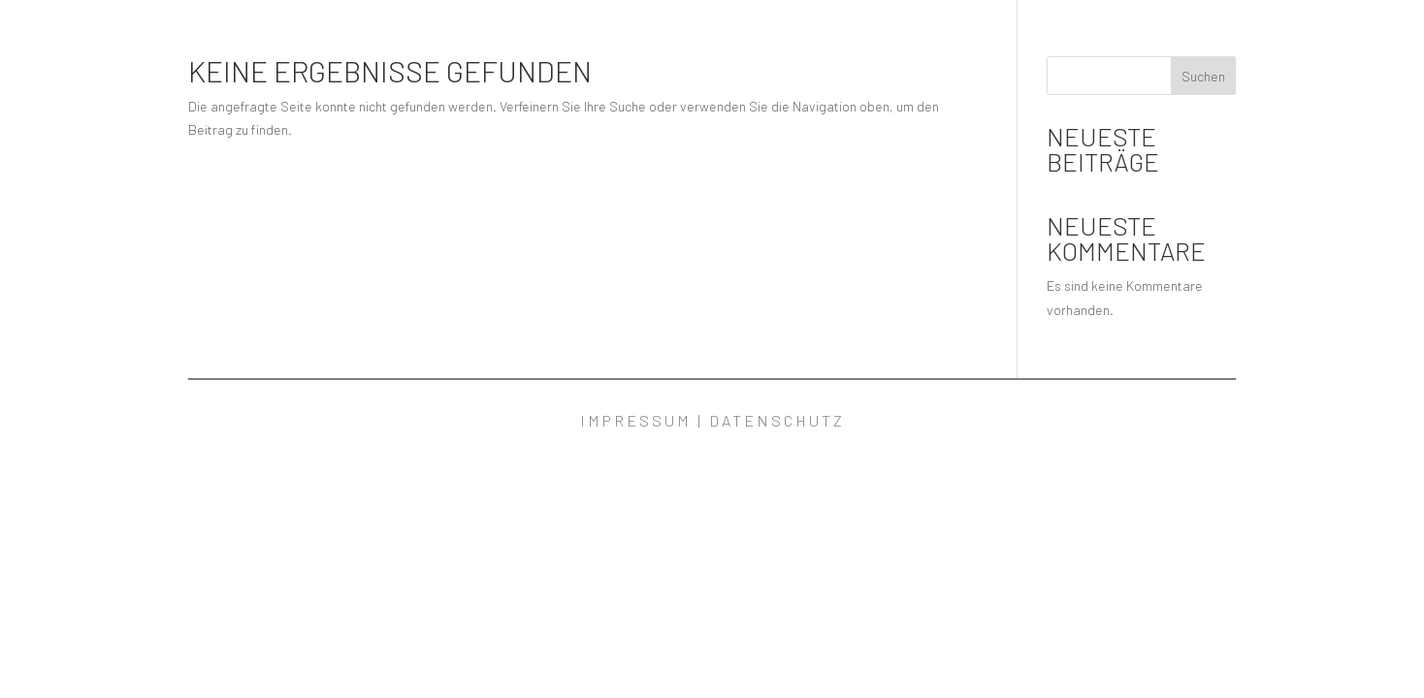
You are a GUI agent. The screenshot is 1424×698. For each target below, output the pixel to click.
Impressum (636, 420)
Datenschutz (777, 420)
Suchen (1203, 76)
